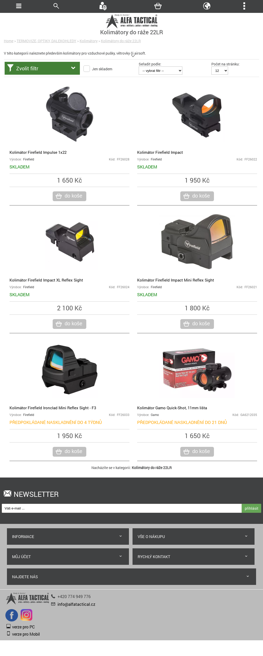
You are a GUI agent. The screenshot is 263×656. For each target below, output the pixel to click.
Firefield (28, 159)
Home (8, 40)
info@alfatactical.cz (76, 604)
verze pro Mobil (26, 634)
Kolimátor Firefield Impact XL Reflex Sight (46, 280)
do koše (72, 196)
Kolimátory (89, 40)
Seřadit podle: (150, 64)
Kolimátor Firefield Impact (160, 152)
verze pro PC (23, 626)
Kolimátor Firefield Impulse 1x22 (38, 152)
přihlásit (251, 508)
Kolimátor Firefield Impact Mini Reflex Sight (175, 280)
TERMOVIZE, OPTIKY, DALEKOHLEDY (46, 40)
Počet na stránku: (225, 64)
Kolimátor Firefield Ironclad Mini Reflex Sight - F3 (53, 407)
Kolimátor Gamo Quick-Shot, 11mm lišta (172, 407)
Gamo (155, 415)
